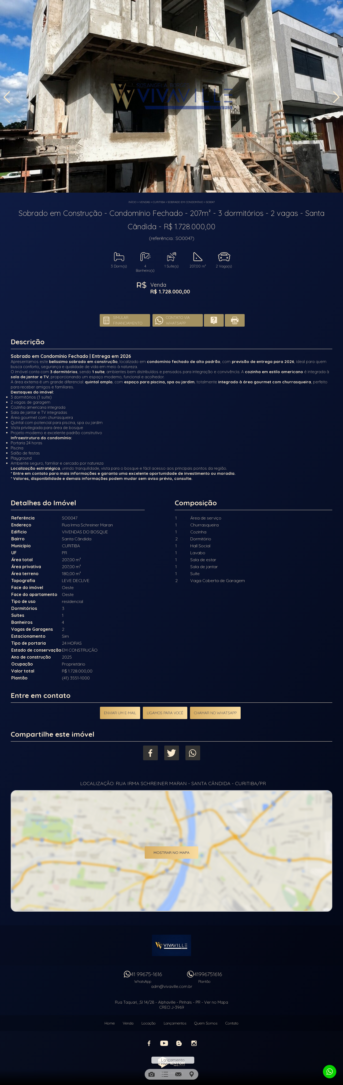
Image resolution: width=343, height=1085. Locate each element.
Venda (128, 1023)
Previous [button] (6, 97)
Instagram (194, 1043)
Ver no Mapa (216, 1002)
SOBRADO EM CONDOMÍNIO (185, 202)
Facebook (150, 753)
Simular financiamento (127, 320)
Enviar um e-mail (120, 712)
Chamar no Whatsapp (215, 712)
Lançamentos (175, 1023)
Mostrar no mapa (171, 852)
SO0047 (210, 202)
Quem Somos (205, 1023)
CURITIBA (159, 202)
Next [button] (336, 97)
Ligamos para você (165, 712)
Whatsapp (192, 753)
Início (132, 202)
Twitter (171, 753)
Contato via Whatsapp (178, 320)
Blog (179, 1043)
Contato (231, 1023)
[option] (171, 96)
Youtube (164, 1043)
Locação (148, 1023)
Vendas (144, 202)
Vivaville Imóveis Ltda (171, 945)
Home (110, 1023)
